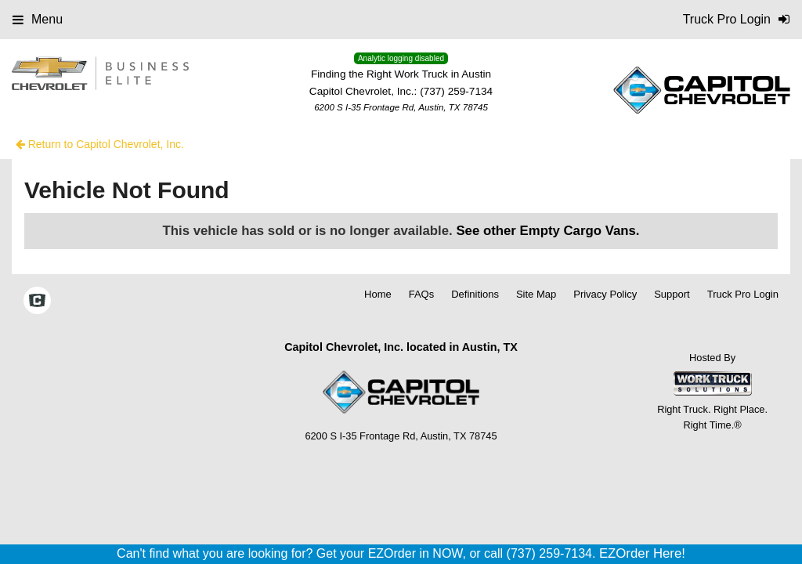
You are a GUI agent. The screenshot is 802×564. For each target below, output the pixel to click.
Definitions (475, 294)
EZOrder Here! (642, 553)
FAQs (422, 294)
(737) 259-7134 (456, 91)
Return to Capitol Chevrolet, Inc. (100, 144)
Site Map (536, 294)
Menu (38, 19)
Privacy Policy (605, 294)
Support (672, 294)
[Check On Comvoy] (37, 301)
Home (378, 294)
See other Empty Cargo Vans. (547, 230)
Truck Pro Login (743, 294)
